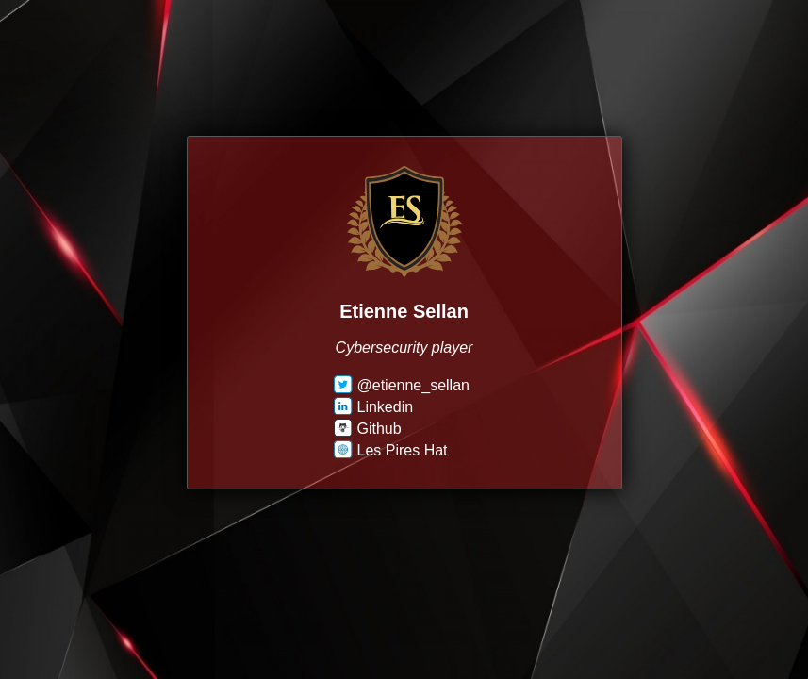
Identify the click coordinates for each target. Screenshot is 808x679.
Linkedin (374, 407)
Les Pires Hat (391, 450)
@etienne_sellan (402, 385)
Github (368, 429)
